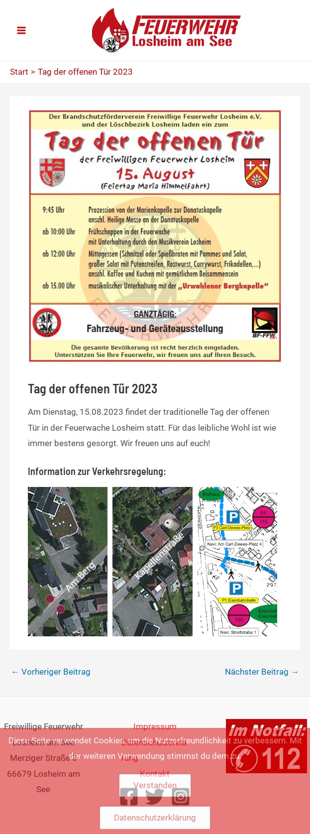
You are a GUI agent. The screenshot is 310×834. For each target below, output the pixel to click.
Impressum (155, 726)
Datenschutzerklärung (155, 818)
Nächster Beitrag (262, 672)
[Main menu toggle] (21, 30)
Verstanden (155, 785)
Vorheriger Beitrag (51, 672)
